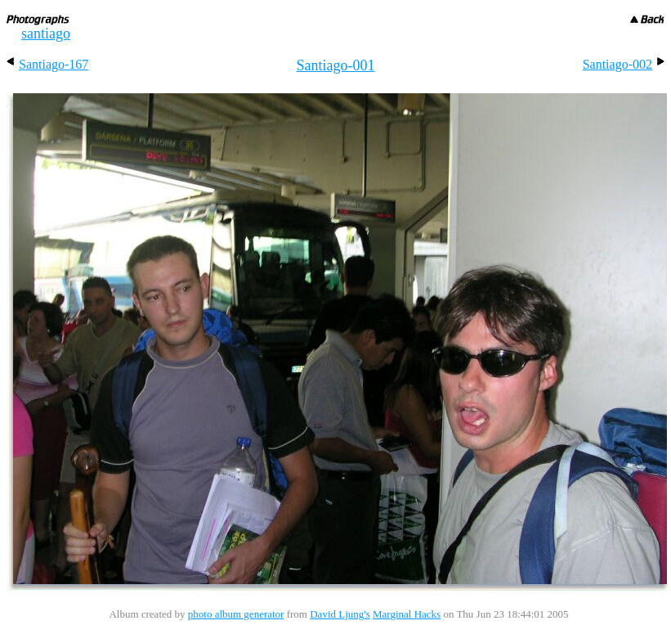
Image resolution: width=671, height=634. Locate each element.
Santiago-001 (336, 65)
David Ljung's (339, 614)
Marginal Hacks (407, 614)
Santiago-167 (47, 64)
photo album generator (236, 614)
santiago (45, 33)
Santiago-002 (623, 64)
